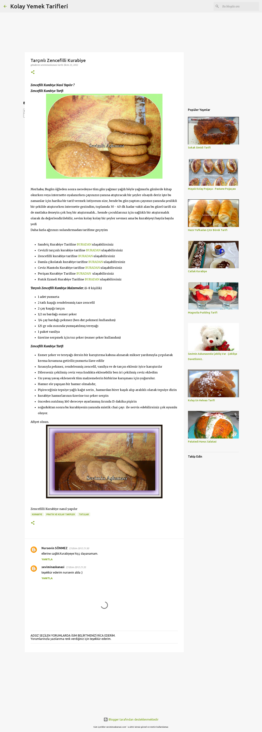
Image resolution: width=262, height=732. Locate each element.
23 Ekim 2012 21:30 (79, 548)
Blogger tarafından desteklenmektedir (131, 719)
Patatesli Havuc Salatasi (202, 441)
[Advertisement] (104, 683)
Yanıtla (47, 559)
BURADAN (84, 244)
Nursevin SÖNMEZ (54, 548)
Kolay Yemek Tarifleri (39, 6)
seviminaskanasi (52, 567)
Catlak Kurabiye (197, 271)
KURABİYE (37, 514)
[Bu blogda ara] (240, 6)
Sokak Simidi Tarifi (199, 147)
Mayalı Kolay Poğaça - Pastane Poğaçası (212, 188)
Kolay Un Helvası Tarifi (201, 400)
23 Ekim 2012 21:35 (76, 567)
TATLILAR (84, 514)
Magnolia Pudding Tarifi (202, 312)
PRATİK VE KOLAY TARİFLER (60, 514)
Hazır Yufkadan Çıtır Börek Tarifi (207, 230)
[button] (33, 72)
